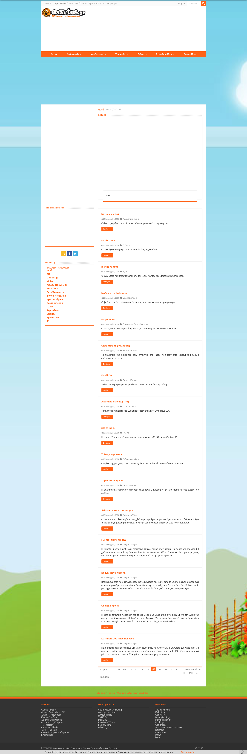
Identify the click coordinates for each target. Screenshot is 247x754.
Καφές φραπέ (109, 319)
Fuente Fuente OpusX (113, 539)
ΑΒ (48, 274)
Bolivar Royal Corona (113, 572)
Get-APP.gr (160, 715)
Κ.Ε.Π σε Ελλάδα (49, 727)
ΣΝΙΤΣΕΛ (103, 717)
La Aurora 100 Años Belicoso (117, 638)
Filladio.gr (103, 727)
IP (48, 321)
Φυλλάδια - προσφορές (58, 267)
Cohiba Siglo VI (110, 605)
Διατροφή (111, 3)
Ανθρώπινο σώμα (131, 219)
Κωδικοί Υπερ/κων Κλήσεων (55, 732)
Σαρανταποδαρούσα (112, 480)
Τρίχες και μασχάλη (112, 454)
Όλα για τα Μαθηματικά (127, 693)
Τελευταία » (105, 677)
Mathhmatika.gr (162, 720)
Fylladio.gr (160, 712)
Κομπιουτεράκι (55, 303)
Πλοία (50, 306)
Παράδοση (79, 3)
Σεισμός (51, 313)
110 (190, 673)
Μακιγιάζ (102, 720)
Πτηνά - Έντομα (130, 380)
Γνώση (126, 433)
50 (118, 669)
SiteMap (86, 748)
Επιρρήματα (47, 735)
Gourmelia (160, 725)
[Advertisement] (145, 29)
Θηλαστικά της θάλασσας (115, 345)
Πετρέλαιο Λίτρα (56, 292)
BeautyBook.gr (162, 717)
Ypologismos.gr (162, 709)
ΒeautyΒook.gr (145, 693)
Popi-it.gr (111, 693)
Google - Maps (48, 709)
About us (66, 748)
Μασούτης (52, 277)
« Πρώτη (104, 669)
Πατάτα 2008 (108, 240)
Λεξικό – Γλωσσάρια (62, 3)
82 (166, 669)
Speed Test (53, 317)
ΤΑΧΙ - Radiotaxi (49, 730)
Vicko (50, 281)
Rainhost (159, 730)
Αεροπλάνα (53, 310)
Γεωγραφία (128, 324)
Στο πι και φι (108, 428)
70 (130, 669)
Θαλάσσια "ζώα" (130, 298)
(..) (176, 752)
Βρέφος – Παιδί (95, 3)
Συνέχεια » (107, 229)
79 (147, 669)
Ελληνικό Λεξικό (49, 717)
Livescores (160, 732)
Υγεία (125, 271)
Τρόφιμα (126, 245)
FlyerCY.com (104, 725)
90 (176, 669)
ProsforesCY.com (106, 722)
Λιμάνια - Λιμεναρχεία (51, 720)
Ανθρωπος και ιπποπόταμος (117, 510)
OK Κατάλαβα (188, 752)
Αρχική (101, 109)
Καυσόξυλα (53, 288)
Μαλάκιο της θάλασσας (114, 293)
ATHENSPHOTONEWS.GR (168, 727)
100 (183, 673)
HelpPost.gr (101, 693)
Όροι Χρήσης (77, 748)
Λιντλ (50, 270)
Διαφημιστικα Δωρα (107, 712)
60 (124, 669)
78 (141, 669)
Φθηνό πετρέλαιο (56, 295)
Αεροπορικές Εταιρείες (52, 722)
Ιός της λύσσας (109, 266)
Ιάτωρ (158, 735)
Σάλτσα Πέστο (105, 715)
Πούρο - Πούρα (130, 544)
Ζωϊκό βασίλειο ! (130, 406)
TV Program (47, 725)
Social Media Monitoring (110, 709)
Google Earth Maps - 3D (53, 712)
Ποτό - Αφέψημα (141, 324)
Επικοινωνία (96, 748)
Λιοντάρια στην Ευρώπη (115, 401)
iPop (157, 737)
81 (159, 669)
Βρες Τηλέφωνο (55, 299)
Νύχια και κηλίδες (111, 214)
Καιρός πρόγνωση (57, 284)
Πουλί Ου (106, 375)
